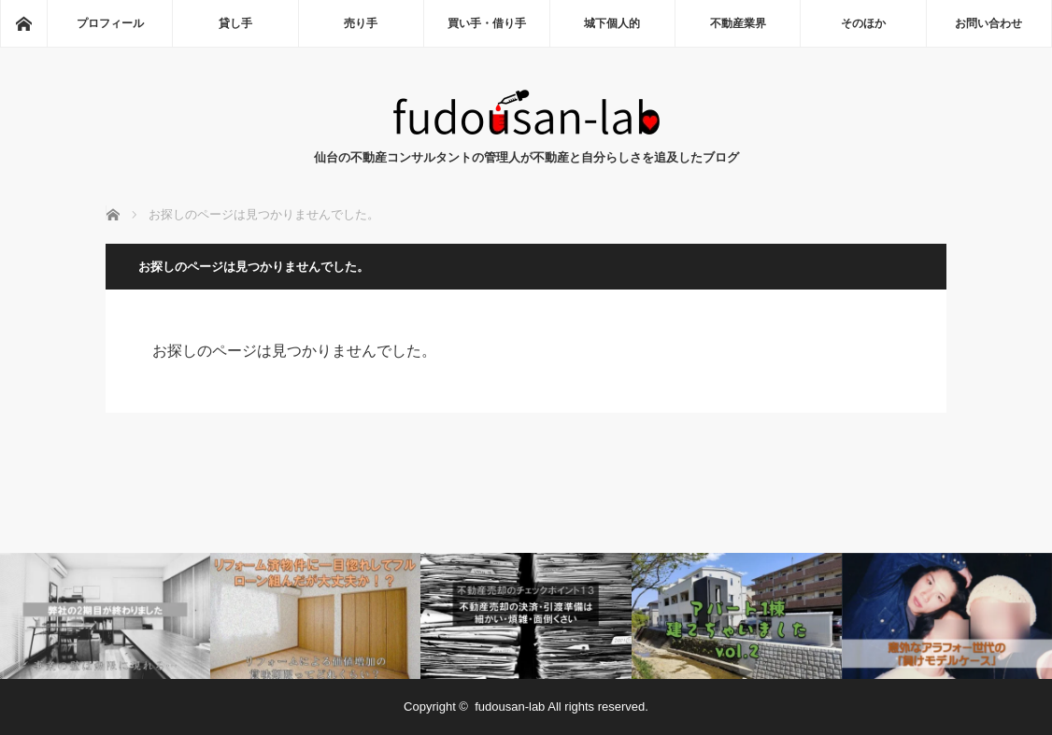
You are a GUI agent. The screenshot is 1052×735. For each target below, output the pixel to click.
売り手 (360, 23)
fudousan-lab (510, 707)
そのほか (863, 23)
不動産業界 (738, 23)
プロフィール (110, 23)
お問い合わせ (988, 23)
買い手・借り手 (487, 23)
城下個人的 (612, 23)
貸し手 (235, 23)
